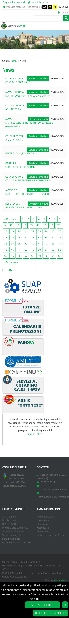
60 (46, 256)
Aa (44, 7)
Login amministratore (35, 2)
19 (12, 231)
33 (46, 237)
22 (32, 231)
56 (19, 256)
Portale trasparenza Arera (50, 535)
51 (46, 250)
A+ (66, 7)
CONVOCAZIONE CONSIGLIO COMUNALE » (18, 80)
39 (26, 243)
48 (26, 250)
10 (11, 225)
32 (39, 237)
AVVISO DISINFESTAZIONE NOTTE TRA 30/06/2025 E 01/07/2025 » (29, 122)
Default (63, 12)
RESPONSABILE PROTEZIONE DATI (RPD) (15, 525)
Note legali (57, 573)
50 (39, 250)
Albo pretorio (43, 524)
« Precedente (11, 219)
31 (32, 237)
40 (32, 243)
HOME (13, 61)
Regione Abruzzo (10, 2)
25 (53, 231)
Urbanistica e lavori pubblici (16, 542)
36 (5, 243)
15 (44, 225)
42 (46, 243)
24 (46, 231)
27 (5, 237)
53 (59, 250)
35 (59, 237)
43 (53, 243)
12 (24, 225)
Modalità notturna (14, 7)
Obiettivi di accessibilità (14, 576)
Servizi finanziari (11, 539)
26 (59, 231)
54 (5, 256)
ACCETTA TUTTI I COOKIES (50, 613)
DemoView (42, 531)
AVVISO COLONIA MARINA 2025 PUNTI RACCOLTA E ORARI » (28, 93)
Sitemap (49, 580)
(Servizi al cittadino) (38, 78)
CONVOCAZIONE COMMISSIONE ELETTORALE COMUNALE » (28, 178)
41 (39, 243)
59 (39, 256)
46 (12, 250)
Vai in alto (59, 580)
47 (19, 250)
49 (32, 250)
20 (19, 231)
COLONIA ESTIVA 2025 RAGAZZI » (14, 138)
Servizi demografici (12, 535)
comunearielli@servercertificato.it (25, 565)
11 (17, 225)
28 (12, 237)
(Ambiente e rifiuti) (38, 119)
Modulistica (43, 527)
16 (51, 225)
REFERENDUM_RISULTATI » (19, 153)
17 (58, 225)
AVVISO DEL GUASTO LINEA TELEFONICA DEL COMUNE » (28, 192)
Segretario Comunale (13, 531)
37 (12, 243)
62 (59, 256)
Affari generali (9, 516)
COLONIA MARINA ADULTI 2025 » (15, 107)
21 (26, 231)
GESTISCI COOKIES (42, 605)
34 (53, 237)
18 (5, 231)
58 (32, 256)
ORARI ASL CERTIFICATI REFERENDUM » (20, 165)
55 (12, 256)
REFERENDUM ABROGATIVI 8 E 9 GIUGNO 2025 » (23, 205)
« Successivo (11, 262)
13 (31, 225)
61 (53, 256)
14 (38, 225)
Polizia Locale (9, 520)
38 (19, 243)
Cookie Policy (35, 434)
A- (60, 7)
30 (26, 237)
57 (26, 256)
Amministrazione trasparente (46, 518)
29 (19, 237)
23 (39, 231)
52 (53, 250)
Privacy (29, 573)
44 (59, 243)
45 (5, 250)
